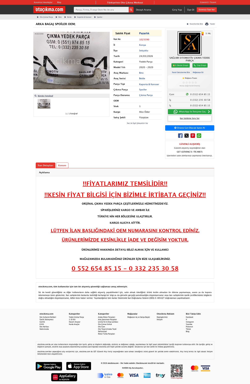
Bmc (59, 17)
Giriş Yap (177, 9)
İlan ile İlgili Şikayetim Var (137, 123)
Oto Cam (101, 327)
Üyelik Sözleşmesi (46, 319)
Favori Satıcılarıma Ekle (181, 72)
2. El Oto (72, 319)
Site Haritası (44, 327)
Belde (68, 17)
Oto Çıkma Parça (45, 17)
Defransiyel (102, 331)
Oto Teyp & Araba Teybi (107, 329)
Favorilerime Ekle (195, 24)
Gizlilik (42, 322)
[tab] (125, 172)
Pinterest (189, 327)
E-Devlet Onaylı (180, 65)
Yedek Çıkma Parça (76, 317)
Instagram (190, 322)
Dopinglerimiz (162, 317)
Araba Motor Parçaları (106, 317)
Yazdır (210, 24)
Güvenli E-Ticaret (208, 2)
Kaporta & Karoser (83, 17)
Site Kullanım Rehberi (48, 317)
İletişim (159, 319)
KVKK (42, 324)
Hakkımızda (44, 329)
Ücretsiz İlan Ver (207, 9)
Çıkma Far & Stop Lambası (108, 322)
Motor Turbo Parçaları (106, 334)
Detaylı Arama (143, 9)
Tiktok (188, 329)
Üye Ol (190, 9)
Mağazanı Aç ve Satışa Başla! (138, 317)
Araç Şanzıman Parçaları (107, 319)
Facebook (189, 317)
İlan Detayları (45, 165)
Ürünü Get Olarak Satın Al (189, 128)
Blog (59, 2)
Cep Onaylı (200, 65)
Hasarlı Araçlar (74, 322)
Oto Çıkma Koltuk (105, 324)
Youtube (189, 324)
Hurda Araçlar (74, 324)
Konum (62, 165)
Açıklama (44, 172)
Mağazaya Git (198, 72)
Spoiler (98, 17)
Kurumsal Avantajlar (43, 2)
